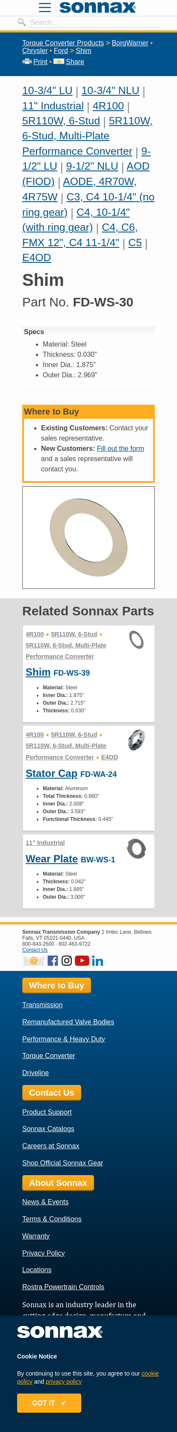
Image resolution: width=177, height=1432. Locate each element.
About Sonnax (58, 1183)
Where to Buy (56, 985)
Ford (61, 50)
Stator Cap (51, 773)
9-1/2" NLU (92, 166)
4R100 (108, 106)
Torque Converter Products (63, 43)
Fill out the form (120, 448)
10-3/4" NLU (111, 90)
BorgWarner (130, 43)
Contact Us (34, 950)
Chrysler (35, 50)
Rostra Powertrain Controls (63, 1287)
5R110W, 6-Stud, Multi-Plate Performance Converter (87, 135)
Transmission (42, 1005)
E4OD (36, 257)
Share (68, 61)
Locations (37, 1269)
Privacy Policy (43, 1253)
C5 (135, 242)
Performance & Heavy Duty (63, 1039)
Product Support (47, 1112)
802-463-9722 (75, 944)
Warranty (36, 1236)
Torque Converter (48, 1055)
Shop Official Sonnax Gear (62, 1163)
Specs (34, 331)
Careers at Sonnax (50, 1146)
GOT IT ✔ (49, 1403)
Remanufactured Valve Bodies (68, 1022)
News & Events (45, 1202)
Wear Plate (52, 858)
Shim (83, 50)
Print (34, 61)
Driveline (35, 1072)
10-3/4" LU (47, 90)
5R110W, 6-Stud (61, 120)
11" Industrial (53, 106)
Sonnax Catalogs (48, 1128)
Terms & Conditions (52, 1219)
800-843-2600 (38, 944)
